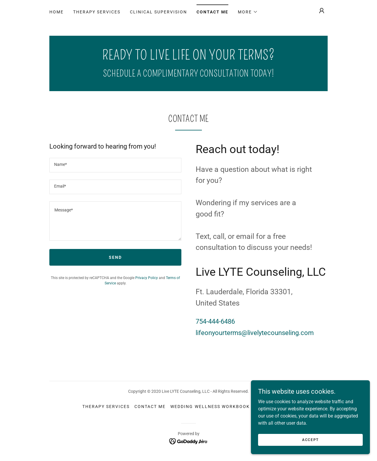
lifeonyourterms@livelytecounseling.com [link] (255, 333)
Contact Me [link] (212, 12)
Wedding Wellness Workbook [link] (209, 406)
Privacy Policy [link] (146, 278)
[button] (248, 11)
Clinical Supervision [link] (158, 12)
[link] (188, 58)
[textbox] (115, 165)
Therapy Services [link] (96, 12)
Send (115, 257)
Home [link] (56, 12)
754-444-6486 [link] (215, 321)
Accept (310, 439)
